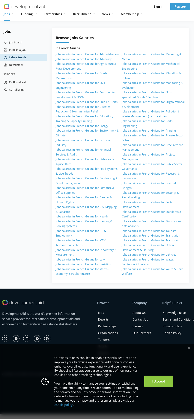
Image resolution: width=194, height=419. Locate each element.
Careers (138, 326)
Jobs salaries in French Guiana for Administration (87, 54)
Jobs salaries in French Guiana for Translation (151, 235)
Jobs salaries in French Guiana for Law (80, 259)
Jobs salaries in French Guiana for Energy (82, 126)
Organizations (108, 333)
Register (180, 6)
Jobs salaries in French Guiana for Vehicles (149, 254)
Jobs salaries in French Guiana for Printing (149, 130)
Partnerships (53, 14)
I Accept (158, 381)
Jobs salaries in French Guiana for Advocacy (84, 59)
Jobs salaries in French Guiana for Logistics (83, 264)
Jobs (7, 14)
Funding (27, 14)
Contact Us (140, 319)
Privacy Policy (172, 326)
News (106, 14)
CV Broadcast (14, 82)
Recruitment (82, 14)
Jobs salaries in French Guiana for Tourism (149, 231)
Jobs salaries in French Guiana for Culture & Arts (87, 102)
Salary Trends (14, 57)
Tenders (104, 340)
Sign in (158, 6)
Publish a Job (14, 50)
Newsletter (13, 65)
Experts (103, 319)
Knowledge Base (174, 313)
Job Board (12, 42)
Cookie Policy (172, 333)
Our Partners (142, 333)
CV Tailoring (13, 90)
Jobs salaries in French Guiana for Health (82, 216)
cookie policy (63, 405)
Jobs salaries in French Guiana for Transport (150, 240)
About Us (139, 313)
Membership (130, 14)
